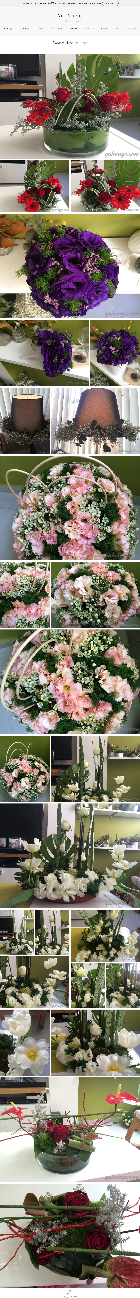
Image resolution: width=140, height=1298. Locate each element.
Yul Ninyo (70, 15)
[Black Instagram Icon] (77, 1291)
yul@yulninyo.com (70, 1296)
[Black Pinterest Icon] (70, 1291)
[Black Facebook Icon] (62, 1291)
